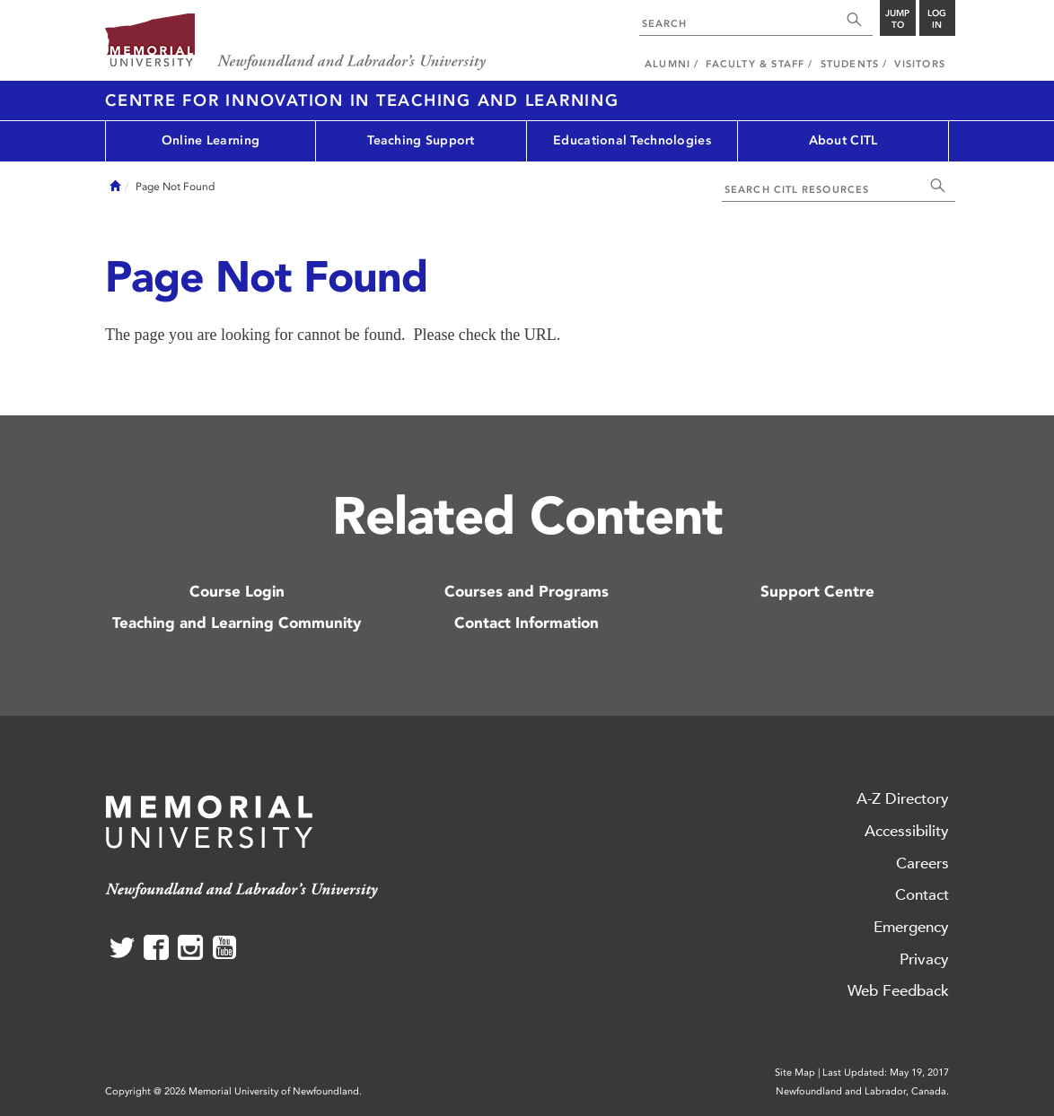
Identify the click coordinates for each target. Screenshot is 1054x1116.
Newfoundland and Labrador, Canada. (862, 1091)
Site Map (795, 1072)
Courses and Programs (526, 591)
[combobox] (739, 22)
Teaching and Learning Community (236, 623)
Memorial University (296, 42)
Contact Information (526, 623)
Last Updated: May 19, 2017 (885, 1072)
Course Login (237, 591)
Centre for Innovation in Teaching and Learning (362, 100)
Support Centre (817, 591)
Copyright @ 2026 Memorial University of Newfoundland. (233, 1091)
